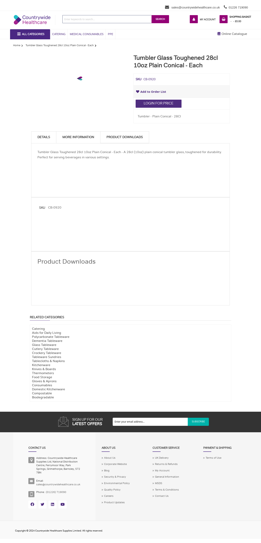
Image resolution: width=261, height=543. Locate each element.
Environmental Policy (117, 483)
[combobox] (107, 19)
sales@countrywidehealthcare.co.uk (195, 7)
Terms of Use (213, 457)
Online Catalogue (232, 34)
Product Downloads (124, 137)
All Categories (33, 34)
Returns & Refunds (166, 464)
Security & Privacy (115, 476)
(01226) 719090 (56, 492)
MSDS (158, 483)
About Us (110, 457)
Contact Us (162, 496)
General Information (167, 476)
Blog (106, 470)
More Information (78, 137)
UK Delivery (162, 457)
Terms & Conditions (167, 489)
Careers (108, 496)
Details (43, 137)
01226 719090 (238, 7)
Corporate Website (115, 464)
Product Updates (114, 502)
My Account (208, 19)
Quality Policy (112, 489)
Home (16, 45)
